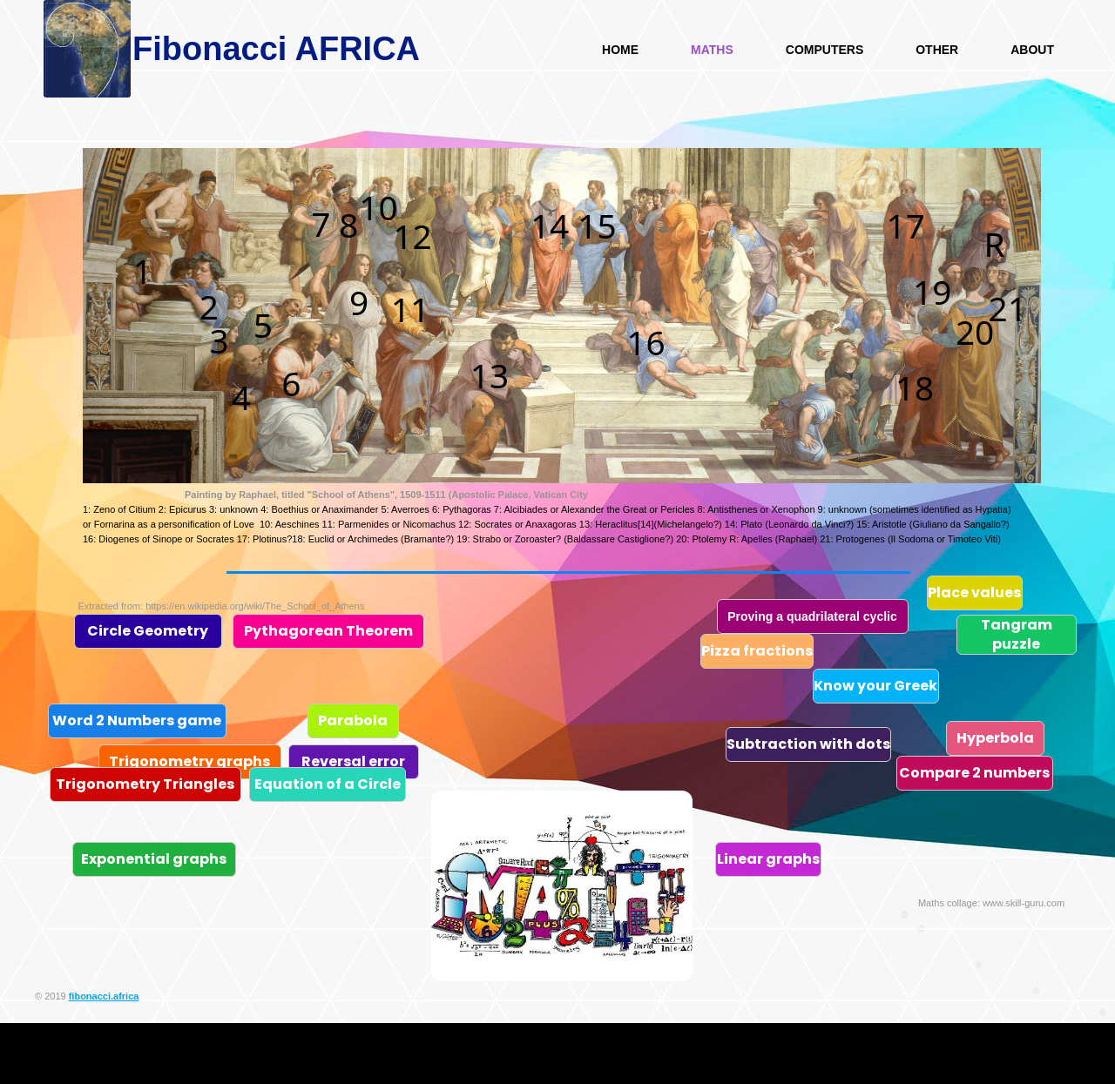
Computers (824, 50)
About (1032, 50)
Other (937, 50)
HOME (620, 50)
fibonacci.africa (104, 996)
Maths (712, 50)
